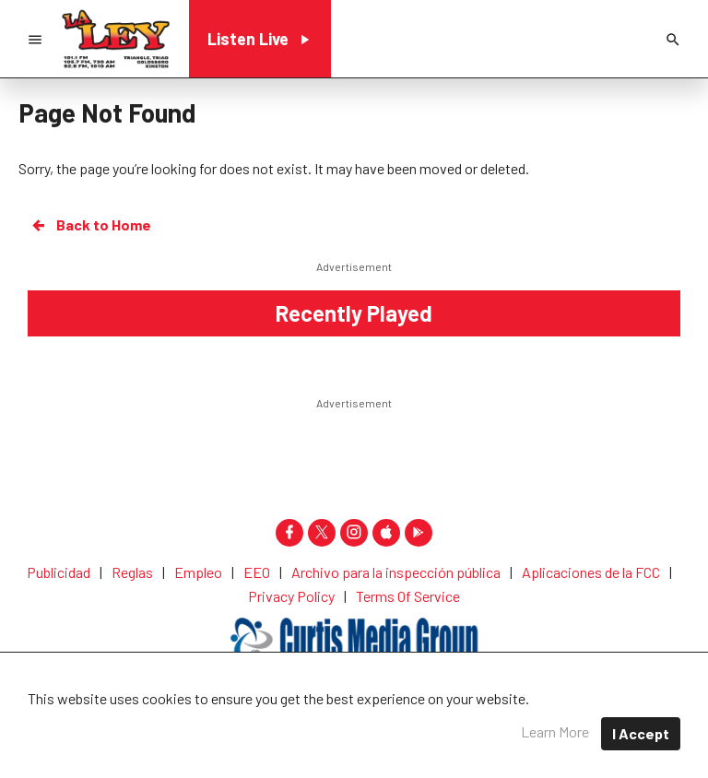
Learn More (555, 731)
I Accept (640, 733)
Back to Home (90, 225)
